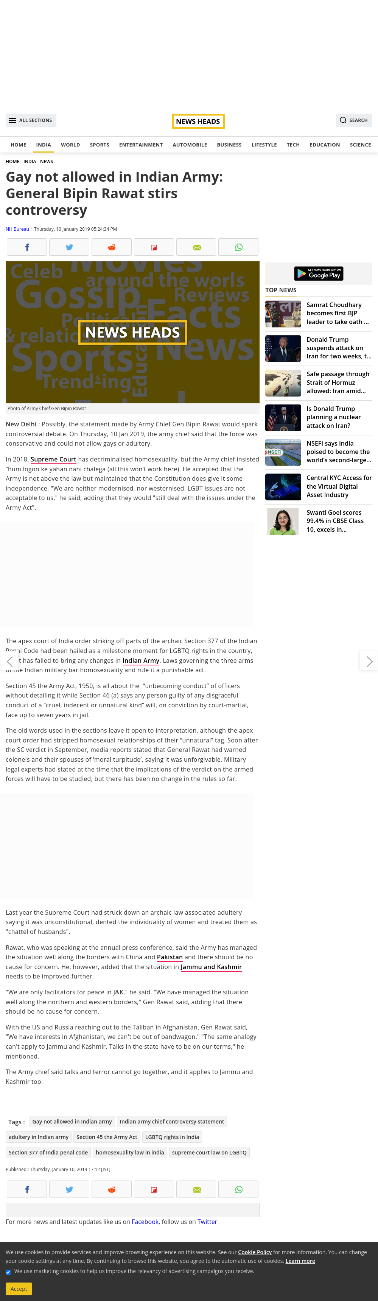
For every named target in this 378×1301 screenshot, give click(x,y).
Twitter (207, 1222)
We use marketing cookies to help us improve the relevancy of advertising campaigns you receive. (134, 1271)
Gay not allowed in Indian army (72, 1121)
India (43, 144)
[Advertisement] (189, 53)
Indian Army (141, 660)
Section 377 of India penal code (48, 1152)
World (70, 144)
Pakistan (170, 957)
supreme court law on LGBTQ (209, 1152)
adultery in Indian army (38, 1136)
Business (229, 144)
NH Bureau (17, 229)
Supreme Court (53, 459)
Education (325, 144)
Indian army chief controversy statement (172, 1121)
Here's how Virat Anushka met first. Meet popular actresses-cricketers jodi (9, 660)
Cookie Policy (255, 1252)
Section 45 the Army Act (106, 1136)
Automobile (190, 144)
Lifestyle (264, 144)
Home (18, 144)
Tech (293, 144)
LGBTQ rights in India (172, 1136)
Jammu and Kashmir (211, 967)
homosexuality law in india (130, 1152)
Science (360, 144)
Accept (19, 1288)
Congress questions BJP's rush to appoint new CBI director (368, 660)
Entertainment (141, 144)
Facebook (145, 1222)
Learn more (300, 1260)
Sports (99, 144)
